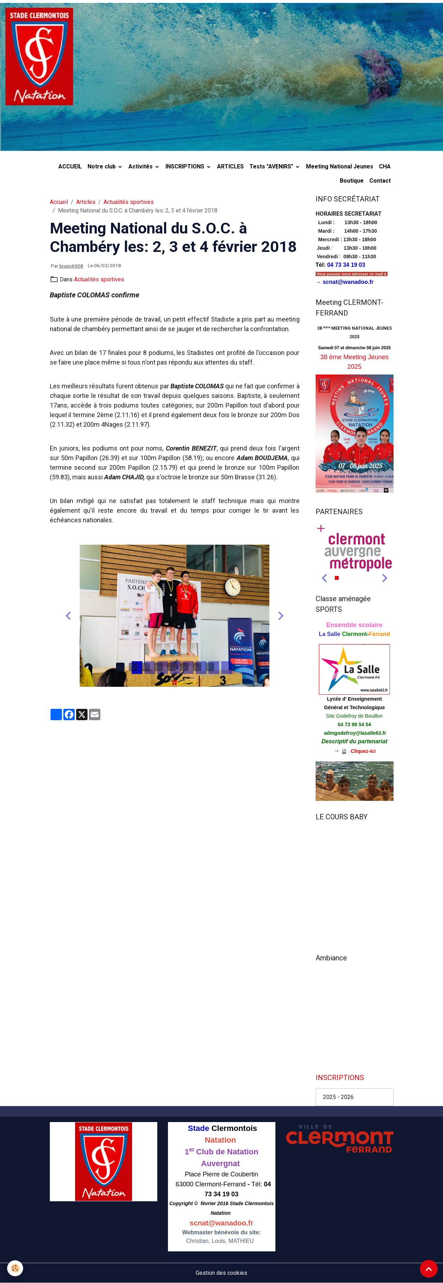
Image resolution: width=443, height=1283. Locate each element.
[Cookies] (15, 1268)
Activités (141, 166)
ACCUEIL (70, 166)
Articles (85, 202)
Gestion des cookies (221, 1272)
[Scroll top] (429, 1269)
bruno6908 (71, 266)
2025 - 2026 (338, 1097)
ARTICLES (230, 166)
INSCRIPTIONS (185, 166)
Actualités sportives (129, 202)
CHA (385, 166)
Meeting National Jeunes (339, 166)
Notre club (102, 166)
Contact (380, 180)
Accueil (59, 202)
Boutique (352, 180)
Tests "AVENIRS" (272, 166)
